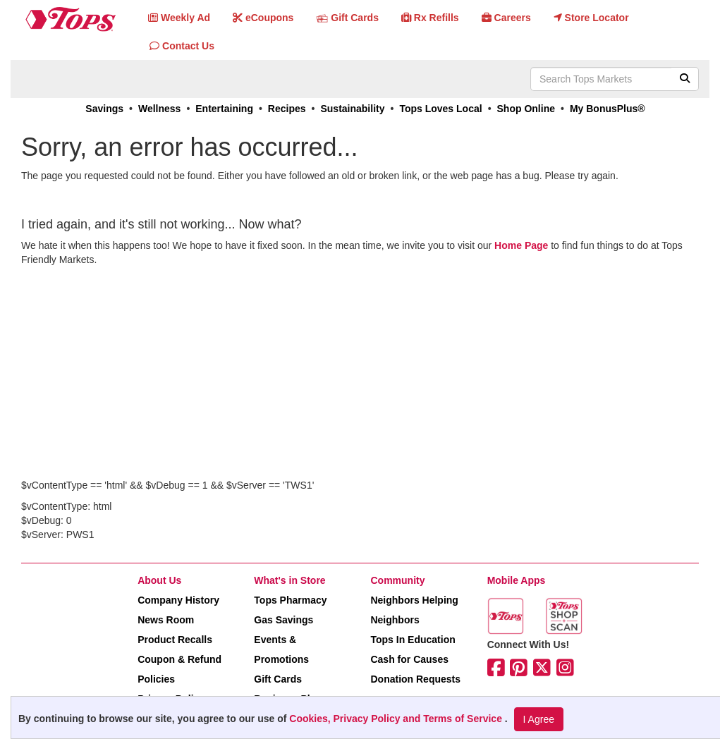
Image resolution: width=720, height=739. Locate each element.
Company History (178, 600)
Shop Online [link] (526, 108)
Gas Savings (283, 619)
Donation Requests (415, 679)
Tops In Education (412, 639)
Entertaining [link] (224, 108)
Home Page (521, 245)
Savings (104, 108)
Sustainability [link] (352, 108)
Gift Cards (278, 679)
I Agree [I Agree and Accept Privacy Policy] (538, 719)
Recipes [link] (287, 108)
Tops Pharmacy (290, 600)
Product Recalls (175, 639)
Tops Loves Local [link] (440, 108)
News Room (166, 619)
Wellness (159, 108)
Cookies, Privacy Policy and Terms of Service (397, 718)
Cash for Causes (409, 659)
